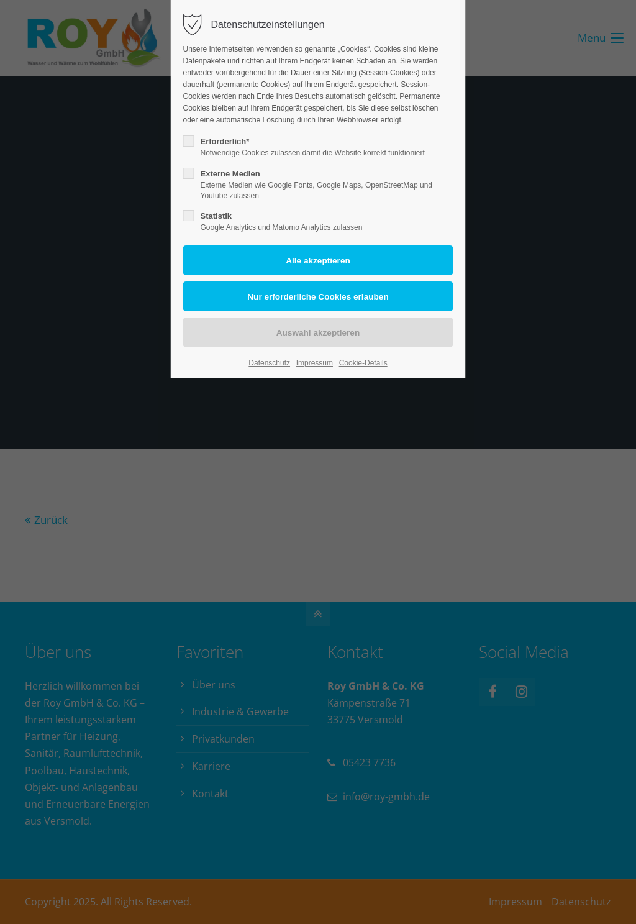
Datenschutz (269, 363)
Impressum (314, 363)
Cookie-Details (363, 363)
